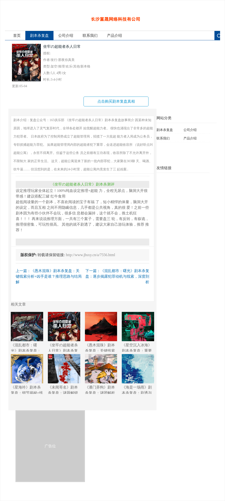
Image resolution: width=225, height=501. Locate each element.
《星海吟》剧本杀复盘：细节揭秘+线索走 (27, 374)
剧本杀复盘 (39, 35)
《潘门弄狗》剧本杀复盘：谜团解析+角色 (101, 374)
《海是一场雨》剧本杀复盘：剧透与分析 (138, 374)
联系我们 (90, 35)
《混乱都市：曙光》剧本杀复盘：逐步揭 (27, 332)
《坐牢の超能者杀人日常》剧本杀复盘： (64, 332)
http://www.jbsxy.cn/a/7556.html (90, 255)
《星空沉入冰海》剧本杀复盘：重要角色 (138, 332)
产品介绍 (114, 35)
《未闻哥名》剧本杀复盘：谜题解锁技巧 (64, 374)
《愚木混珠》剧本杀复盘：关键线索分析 (101, 332)
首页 (17, 35)
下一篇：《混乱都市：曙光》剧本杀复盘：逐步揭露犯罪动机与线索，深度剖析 (117, 276)
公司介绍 (65, 35)
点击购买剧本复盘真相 (116, 101)
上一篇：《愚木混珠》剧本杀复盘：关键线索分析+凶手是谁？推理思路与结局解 (49, 276)
